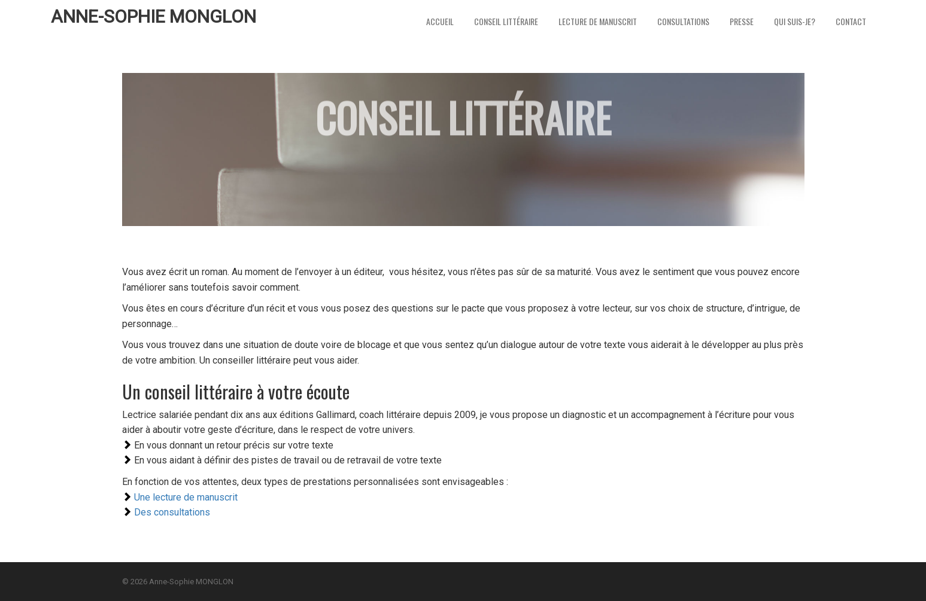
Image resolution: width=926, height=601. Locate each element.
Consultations (683, 21)
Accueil (440, 21)
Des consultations (172, 512)
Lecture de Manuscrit (597, 21)
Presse (742, 21)
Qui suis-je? (794, 21)
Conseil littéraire (506, 21)
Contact (851, 21)
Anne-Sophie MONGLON (153, 16)
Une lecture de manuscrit (186, 497)
